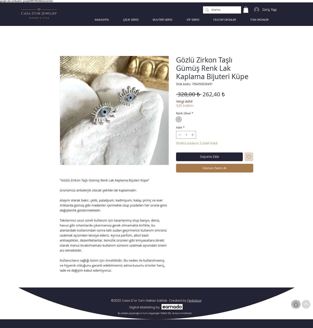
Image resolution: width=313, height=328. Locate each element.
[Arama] (221, 10)
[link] (245, 10)
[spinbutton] (186, 135)
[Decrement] (179, 135)
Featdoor (194, 300)
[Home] (296, 304)
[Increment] (193, 135)
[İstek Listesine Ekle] (249, 156)
